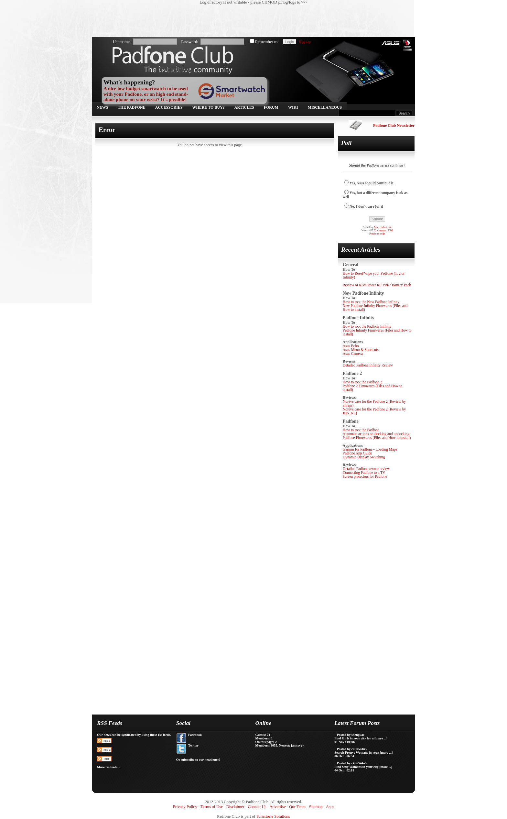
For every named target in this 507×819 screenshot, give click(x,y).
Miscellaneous (325, 107)
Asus (330, 806)
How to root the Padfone (361, 430)
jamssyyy (297, 745)
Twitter (193, 745)
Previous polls (377, 233)
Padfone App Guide (357, 453)
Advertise (278, 806)
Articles (244, 107)
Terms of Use (211, 806)
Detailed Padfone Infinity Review (368, 365)
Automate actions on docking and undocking (376, 434)
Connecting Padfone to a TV (364, 473)
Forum (271, 107)
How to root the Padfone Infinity (367, 326)
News (102, 107)
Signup (305, 41)
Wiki (293, 107)
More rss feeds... (108, 767)
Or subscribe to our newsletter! (198, 759)
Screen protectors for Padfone (365, 476)
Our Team (297, 806)
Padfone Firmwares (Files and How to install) (377, 438)
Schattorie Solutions (273, 816)
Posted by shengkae (350, 735)
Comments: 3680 (383, 230)
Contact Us (257, 806)
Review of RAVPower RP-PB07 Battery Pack (377, 285)
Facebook (195, 735)
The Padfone (131, 107)
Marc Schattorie (383, 227)
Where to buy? (208, 107)
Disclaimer (235, 806)
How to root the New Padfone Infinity (371, 302)
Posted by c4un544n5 (352, 749)
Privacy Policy (185, 806)
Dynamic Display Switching (364, 457)
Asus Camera (353, 353)
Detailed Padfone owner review (366, 469)
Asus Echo (351, 346)
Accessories (169, 107)
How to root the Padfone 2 (362, 382)
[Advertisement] (250, 21)
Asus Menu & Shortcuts (361, 350)
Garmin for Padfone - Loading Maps (370, 449)
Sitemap (316, 806)
